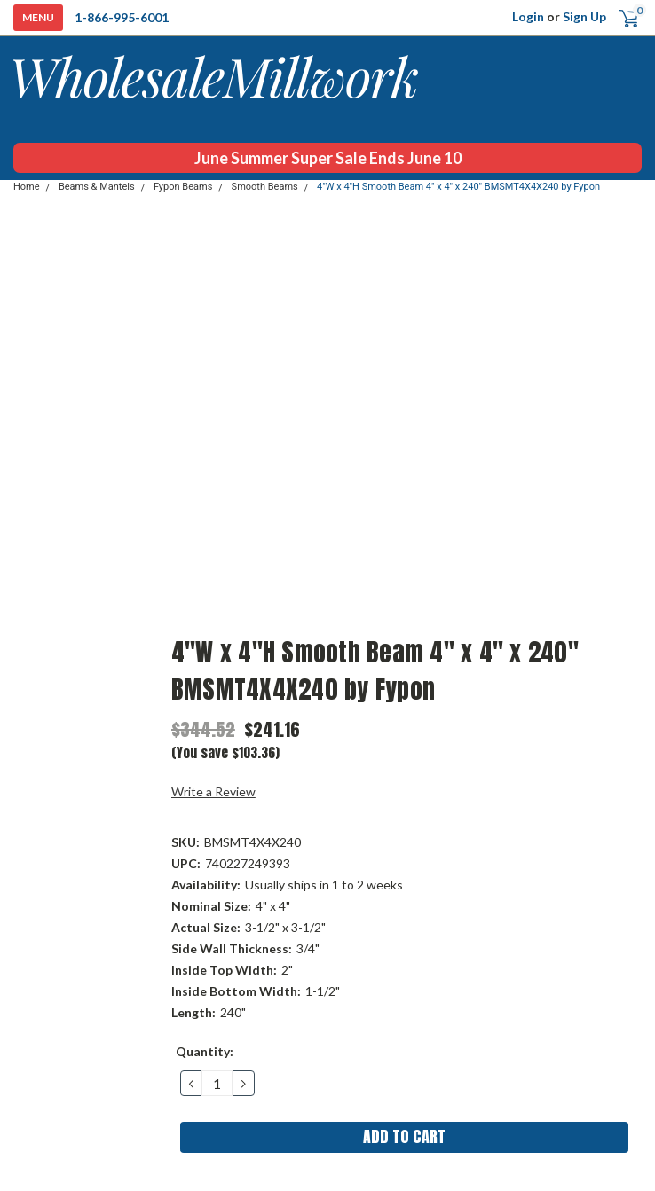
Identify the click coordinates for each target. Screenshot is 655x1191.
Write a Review (213, 791)
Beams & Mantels (97, 186)
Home (26, 186)
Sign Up (584, 16)
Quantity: (204, 1051)
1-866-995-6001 (122, 17)
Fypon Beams (183, 186)
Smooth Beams (265, 186)
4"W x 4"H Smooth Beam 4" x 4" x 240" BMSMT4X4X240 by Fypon (458, 186)
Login (528, 16)
